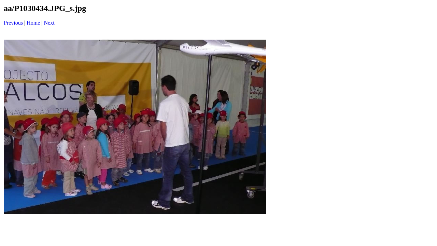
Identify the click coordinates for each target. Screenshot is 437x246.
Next (49, 23)
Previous (13, 23)
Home (33, 23)
